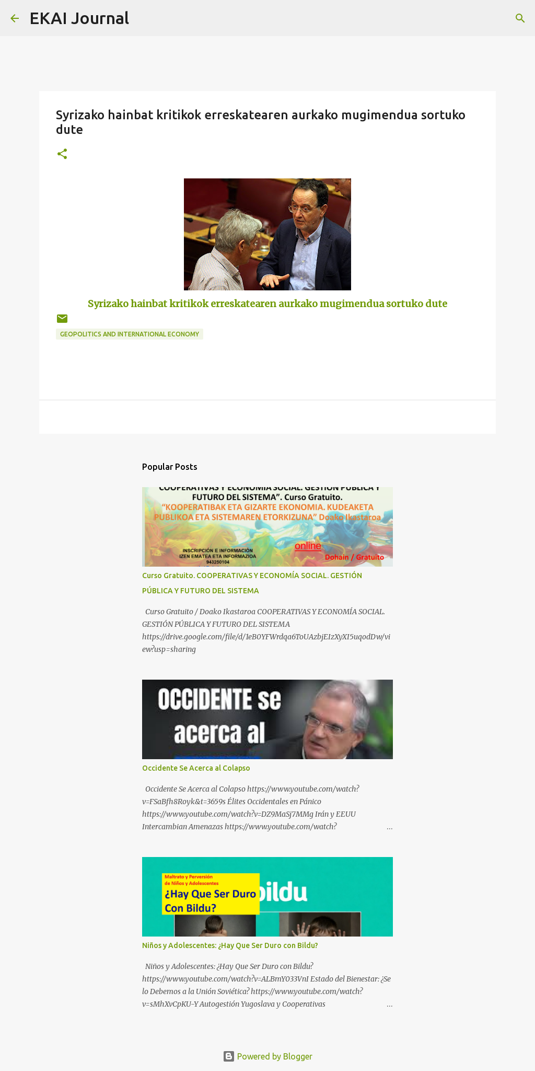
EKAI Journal (79, 17)
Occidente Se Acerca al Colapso (196, 768)
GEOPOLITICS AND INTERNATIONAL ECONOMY (129, 334)
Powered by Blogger (267, 1056)
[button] (62, 155)
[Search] (143, 18)
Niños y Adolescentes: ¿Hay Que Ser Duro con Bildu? (230, 945)
